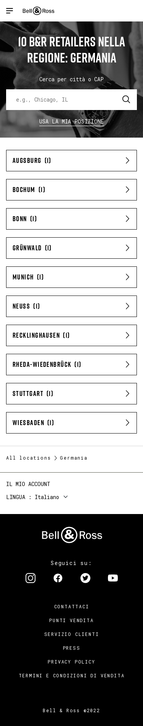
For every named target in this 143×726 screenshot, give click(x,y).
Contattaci (71, 606)
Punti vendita (71, 620)
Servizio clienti (71, 634)
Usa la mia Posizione (71, 121)
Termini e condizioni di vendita (72, 675)
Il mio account (28, 484)
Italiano (47, 497)
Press (71, 648)
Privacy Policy (71, 662)
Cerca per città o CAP (71, 79)
